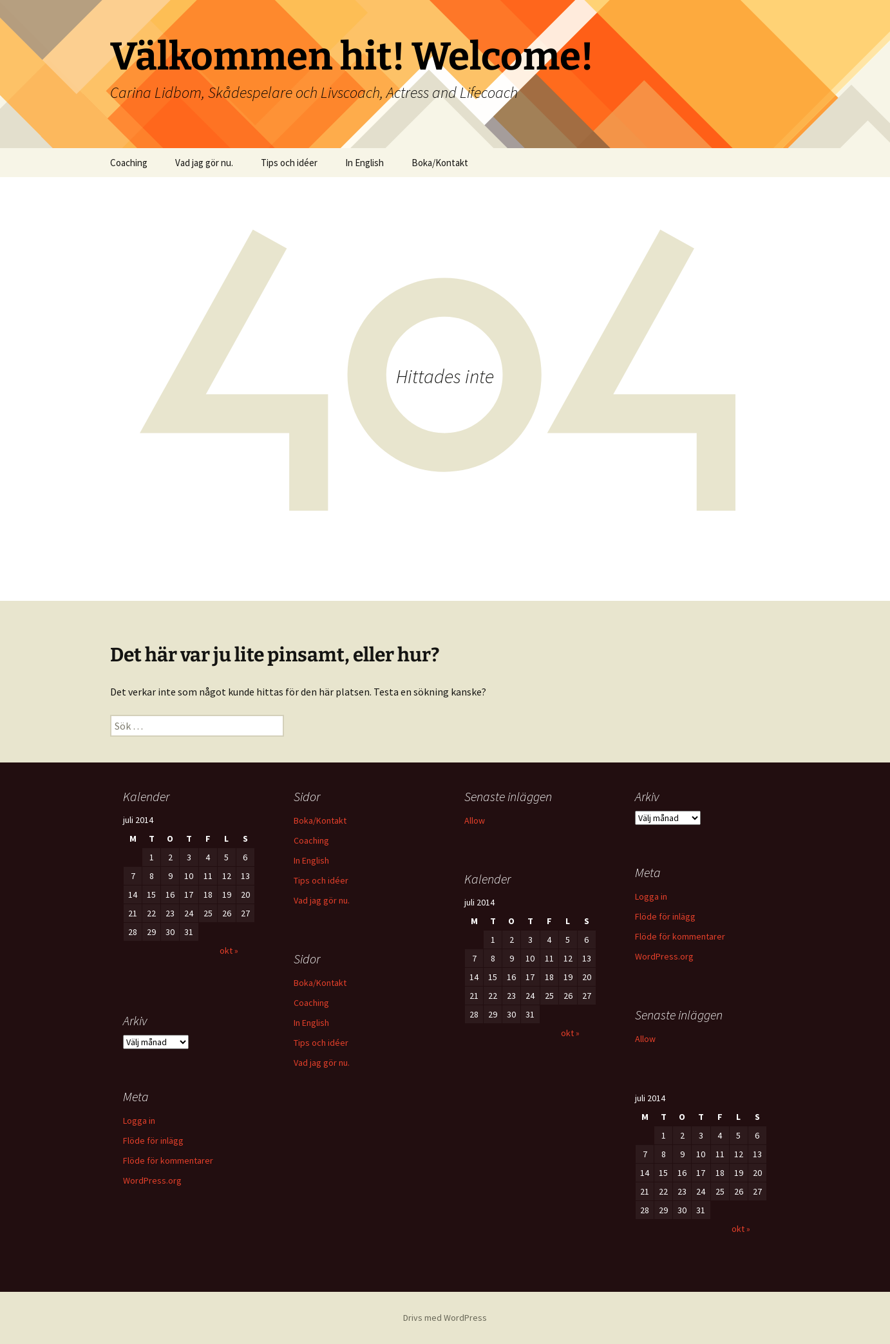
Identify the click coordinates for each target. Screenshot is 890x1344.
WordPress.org (664, 956)
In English (364, 162)
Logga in (651, 896)
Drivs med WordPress (445, 1317)
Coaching (128, 162)
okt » (229, 950)
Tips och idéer (289, 162)
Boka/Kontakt (440, 162)
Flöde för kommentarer (680, 936)
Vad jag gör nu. (204, 162)
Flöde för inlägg (665, 916)
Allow (474, 820)
